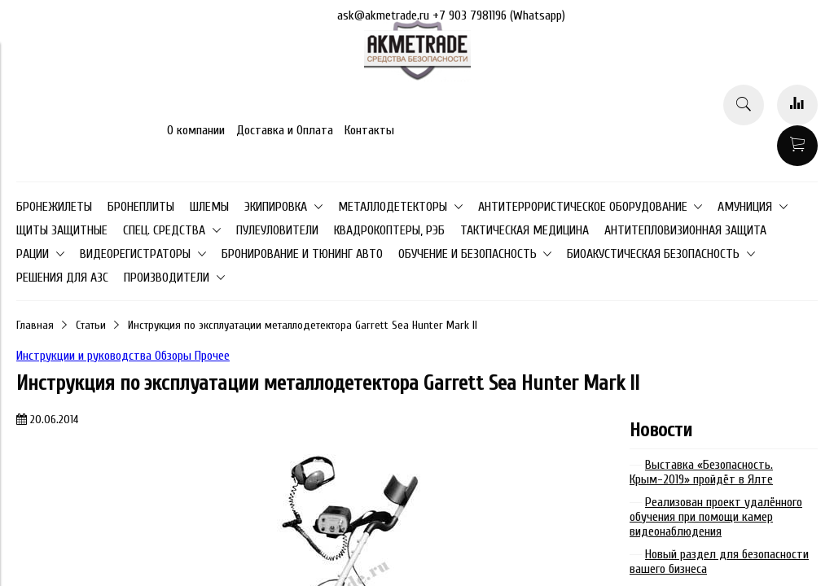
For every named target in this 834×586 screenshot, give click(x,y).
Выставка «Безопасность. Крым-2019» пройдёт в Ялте (701, 472)
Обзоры (175, 355)
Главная (35, 325)
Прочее (212, 355)
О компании (196, 130)
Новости (661, 430)
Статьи (91, 325)
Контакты (369, 130)
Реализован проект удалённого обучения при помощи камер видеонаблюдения (716, 517)
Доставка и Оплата (284, 130)
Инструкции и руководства (85, 355)
